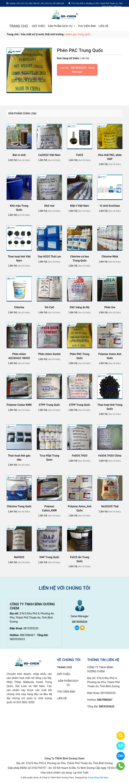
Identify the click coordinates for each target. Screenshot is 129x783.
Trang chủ (12, 34)
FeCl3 (79, 155)
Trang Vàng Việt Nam (98, 777)
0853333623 (17, 639)
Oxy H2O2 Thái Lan (49, 256)
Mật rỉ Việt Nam (79, 205)
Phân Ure (109, 307)
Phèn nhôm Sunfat (49, 354)
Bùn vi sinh (19, 155)
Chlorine (19, 307)
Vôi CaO (49, 307)
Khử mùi (49, 205)
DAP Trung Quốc (49, 557)
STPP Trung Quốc (49, 404)
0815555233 (78, 67)
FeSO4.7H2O (79, 455)
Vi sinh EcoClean (110, 205)
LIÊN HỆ (103, 26)
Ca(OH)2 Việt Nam (49, 155)
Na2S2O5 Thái (109, 506)
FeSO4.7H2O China (109, 455)
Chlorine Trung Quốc (19, 506)
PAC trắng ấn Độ (80, 307)
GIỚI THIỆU (38, 26)
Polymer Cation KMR (19, 404)
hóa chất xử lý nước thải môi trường (42, 34)
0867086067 (27, 635)
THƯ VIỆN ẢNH (87, 26)
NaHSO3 (19, 557)
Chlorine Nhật (110, 256)
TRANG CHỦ (18, 26)
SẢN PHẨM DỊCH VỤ (60, 26)
